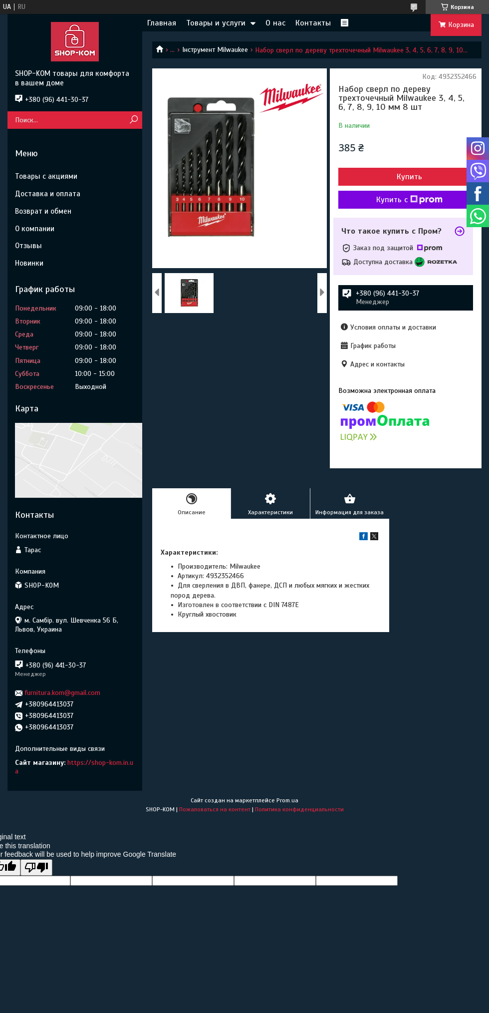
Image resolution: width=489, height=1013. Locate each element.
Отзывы (28, 245)
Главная (161, 23)
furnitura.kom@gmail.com (62, 692)
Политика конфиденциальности (299, 809)
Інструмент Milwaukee (215, 49)
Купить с (409, 200)
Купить (409, 177)
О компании (34, 228)
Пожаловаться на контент (214, 809)
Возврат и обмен (43, 211)
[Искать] (133, 120)
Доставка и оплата (47, 193)
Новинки (29, 263)
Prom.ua (287, 800)
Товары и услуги (215, 23)
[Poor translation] (36, 867)
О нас (275, 23)
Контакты (313, 23)
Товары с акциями (46, 176)
